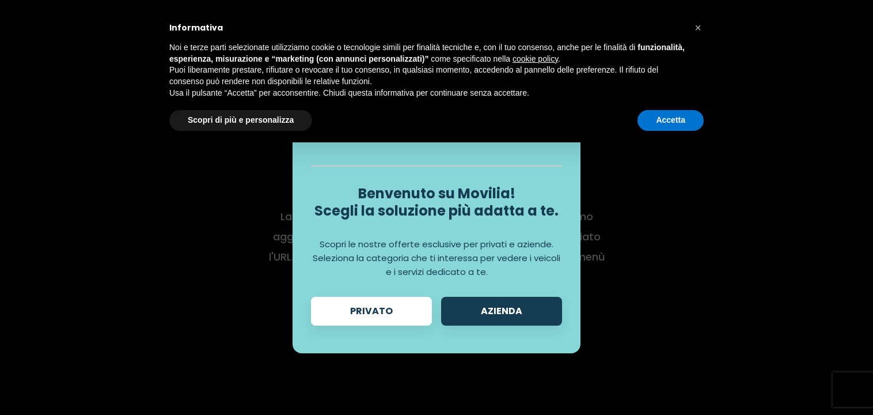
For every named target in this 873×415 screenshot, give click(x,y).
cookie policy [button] (535, 58)
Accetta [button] (670, 119)
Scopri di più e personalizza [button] (241, 119)
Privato (371, 311)
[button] (698, 27)
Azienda (501, 311)
